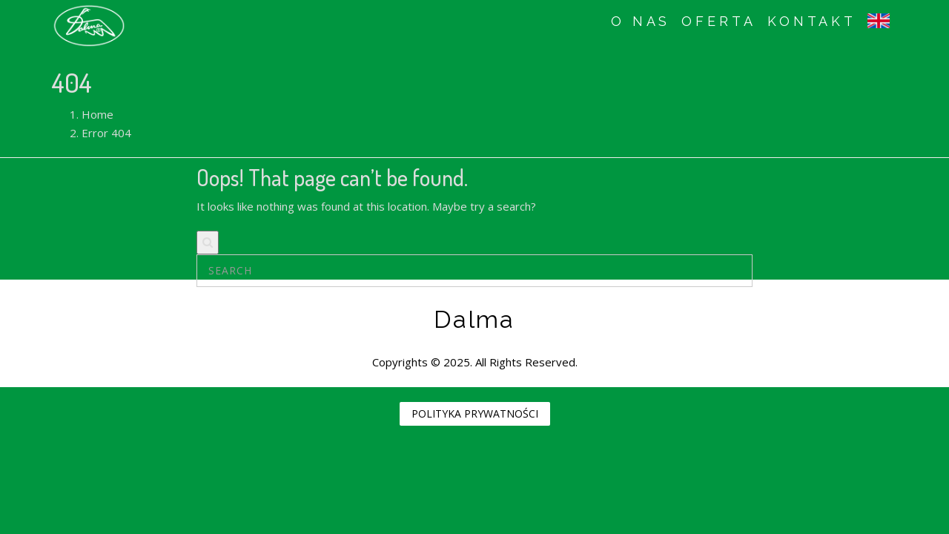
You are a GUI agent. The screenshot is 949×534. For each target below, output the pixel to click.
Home (97, 114)
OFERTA (718, 21)
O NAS (641, 21)
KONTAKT (811, 21)
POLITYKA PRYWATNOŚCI (474, 413)
